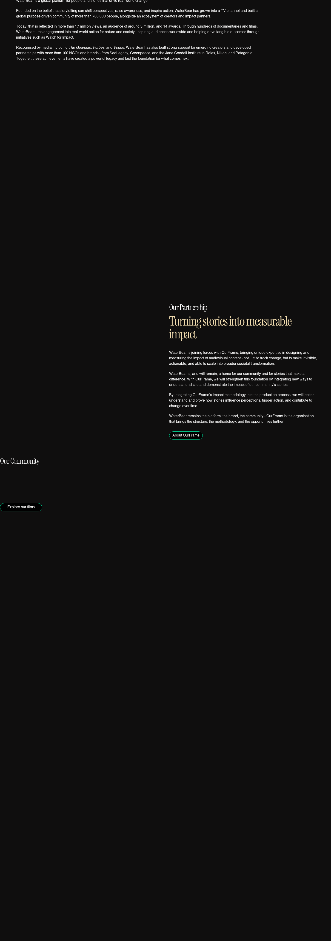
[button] (165, 196)
